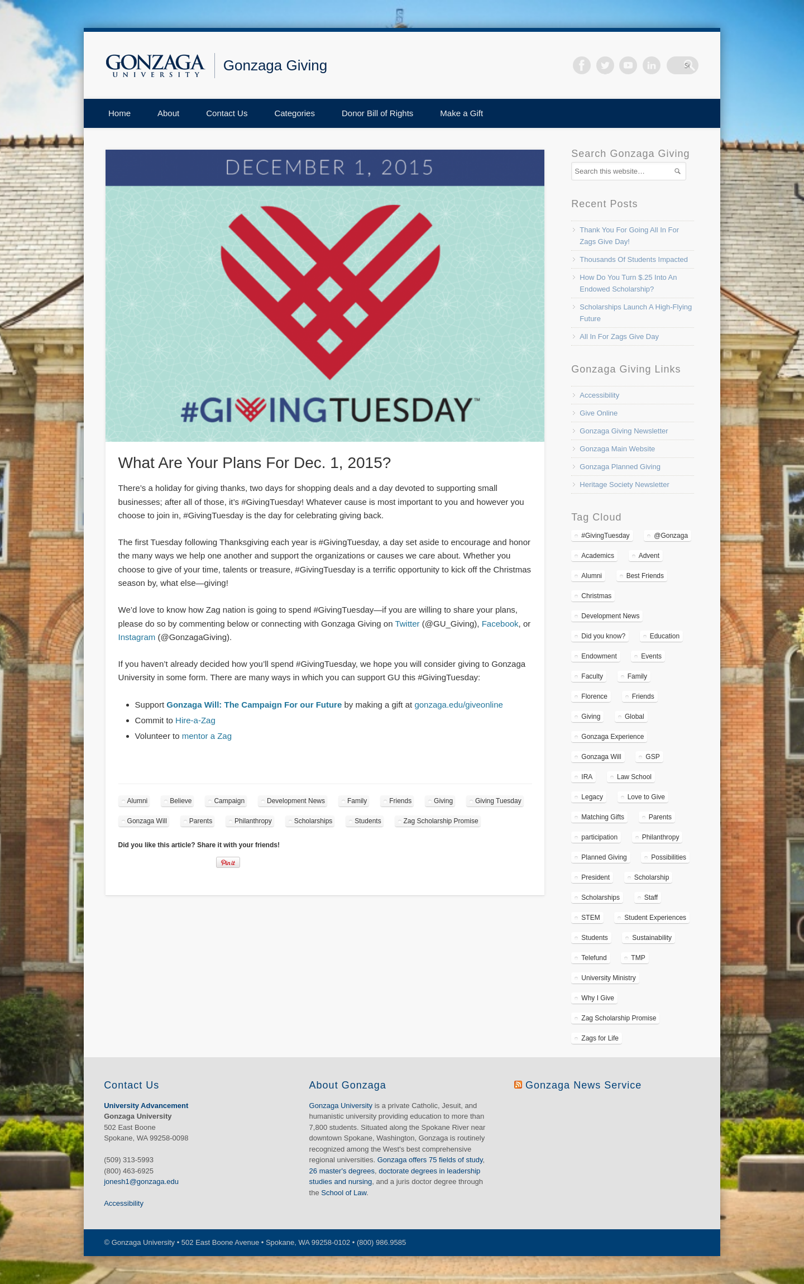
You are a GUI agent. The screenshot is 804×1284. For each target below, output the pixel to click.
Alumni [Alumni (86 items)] (591, 576)
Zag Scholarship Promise (441, 821)
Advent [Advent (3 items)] (649, 556)
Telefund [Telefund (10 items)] (593, 958)
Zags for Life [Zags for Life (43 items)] (600, 1038)
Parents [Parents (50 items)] (660, 817)
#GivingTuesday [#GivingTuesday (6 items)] (605, 536)
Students (368, 821)
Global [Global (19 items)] (634, 716)
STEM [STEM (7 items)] (590, 918)
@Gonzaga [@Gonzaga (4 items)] (671, 536)
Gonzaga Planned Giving (620, 466)
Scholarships (313, 821)
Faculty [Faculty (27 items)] (592, 676)
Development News (296, 801)
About (168, 113)
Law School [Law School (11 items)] (634, 777)
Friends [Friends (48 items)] (643, 696)
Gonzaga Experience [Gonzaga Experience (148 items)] (612, 737)
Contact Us (226, 113)
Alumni (137, 801)
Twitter (620, 65)
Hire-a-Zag (195, 720)
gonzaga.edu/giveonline (458, 704)
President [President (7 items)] (595, 877)
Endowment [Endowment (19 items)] (598, 656)
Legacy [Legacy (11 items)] (592, 797)
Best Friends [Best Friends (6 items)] (645, 576)
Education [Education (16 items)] (664, 636)
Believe (181, 801)
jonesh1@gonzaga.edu (141, 1181)
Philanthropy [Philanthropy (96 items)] (660, 837)
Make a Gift (461, 113)
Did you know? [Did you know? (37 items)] (603, 636)
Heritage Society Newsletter (624, 484)
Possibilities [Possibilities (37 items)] (668, 857)
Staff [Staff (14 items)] (651, 897)
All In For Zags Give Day (619, 336)
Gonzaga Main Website (617, 449)
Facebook (597, 65)
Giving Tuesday (498, 801)
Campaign (229, 801)
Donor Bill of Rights (377, 113)
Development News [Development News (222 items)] (610, 616)
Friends (400, 801)
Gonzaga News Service (583, 1085)
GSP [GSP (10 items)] (652, 757)
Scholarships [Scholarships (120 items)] (600, 897)
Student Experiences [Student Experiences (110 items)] (655, 918)
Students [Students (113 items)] (594, 938)
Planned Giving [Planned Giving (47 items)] (603, 857)
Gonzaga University (340, 1105)
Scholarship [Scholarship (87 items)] (651, 877)
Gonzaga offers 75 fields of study (430, 1160)
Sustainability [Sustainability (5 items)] (652, 938)
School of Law (343, 1192)
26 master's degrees (342, 1171)
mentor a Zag (207, 736)
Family (357, 801)
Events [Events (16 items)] (651, 656)
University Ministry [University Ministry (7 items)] (608, 978)
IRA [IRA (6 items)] (586, 777)
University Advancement (146, 1105)
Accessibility (599, 395)
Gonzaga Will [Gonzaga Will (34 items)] (601, 757)
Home (119, 113)
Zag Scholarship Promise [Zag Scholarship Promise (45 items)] (618, 1018)
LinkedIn (667, 65)
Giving (443, 801)
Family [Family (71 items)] (637, 676)
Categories (294, 113)
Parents (200, 821)
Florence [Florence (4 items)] (594, 696)
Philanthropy (253, 821)
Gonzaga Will (147, 821)
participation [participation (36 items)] (599, 837)
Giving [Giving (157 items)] (590, 716)
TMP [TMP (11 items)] (638, 958)
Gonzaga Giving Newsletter (624, 431)
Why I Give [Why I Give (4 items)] (597, 998)
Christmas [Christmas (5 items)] (596, 596)
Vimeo (644, 65)
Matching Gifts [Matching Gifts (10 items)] (602, 817)
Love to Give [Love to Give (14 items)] (646, 797)
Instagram (137, 637)
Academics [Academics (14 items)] (597, 556)
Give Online (599, 413)
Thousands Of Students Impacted (634, 259)
